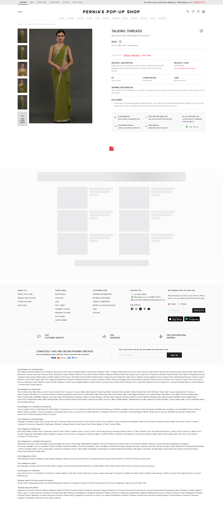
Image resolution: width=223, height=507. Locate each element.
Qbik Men (166, 394)
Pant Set (182, 434)
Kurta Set (79, 459)
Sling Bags (102, 449)
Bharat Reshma (57, 394)
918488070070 (199, 2)
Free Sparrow (119, 473)
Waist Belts (82, 449)
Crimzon (53, 414)
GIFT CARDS (60, 305)
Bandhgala (38, 434)
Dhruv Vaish (42, 392)
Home (20, 24)
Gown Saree (81, 424)
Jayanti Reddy (68, 374)
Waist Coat (83, 431)
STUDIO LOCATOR (24, 301)
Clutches (57, 449)
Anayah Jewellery (45, 412)
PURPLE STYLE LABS (25, 294)
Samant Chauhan (97, 379)
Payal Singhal (150, 377)
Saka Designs (157, 473)
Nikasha (21, 379)
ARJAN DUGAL (68, 397)
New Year (142, 483)
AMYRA (146, 412)
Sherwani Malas (93, 434)
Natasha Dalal (34, 372)
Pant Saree (91, 424)
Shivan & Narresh (33, 374)
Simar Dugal (77, 382)
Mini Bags (138, 449)
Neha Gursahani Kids (134, 473)
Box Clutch (178, 449)
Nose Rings (76, 444)
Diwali (20, 483)
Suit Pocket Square (104, 431)
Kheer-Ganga (23, 394)
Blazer (102, 466)
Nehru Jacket (32, 431)
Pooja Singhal (46, 372)
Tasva (20, 392)
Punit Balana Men (120, 394)
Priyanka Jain (168, 379)
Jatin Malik (175, 394)
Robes (123, 431)
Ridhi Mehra (198, 372)
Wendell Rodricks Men (137, 399)
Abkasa (45, 397)
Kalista (78, 374)
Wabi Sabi (164, 392)
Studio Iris (165, 382)
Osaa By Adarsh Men (150, 372)
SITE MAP (96, 313)
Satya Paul (58, 372)
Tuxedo (20, 434)
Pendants (166, 444)
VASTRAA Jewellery (120, 409)
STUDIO (66, 2)
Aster (132, 409)
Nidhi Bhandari (94, 412)
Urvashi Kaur (24, 384)
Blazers (144, 431)
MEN (31, 2)
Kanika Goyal (156, 379)
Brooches (34, 436)
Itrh (134, 382)
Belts (35, 449)
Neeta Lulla (39, 379)
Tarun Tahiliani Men (153, 394)
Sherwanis (71, 421)
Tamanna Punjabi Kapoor (180, 382)
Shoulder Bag (157, 449)
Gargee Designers (96, 397)
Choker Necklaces (177, 446)
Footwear (21, 436)
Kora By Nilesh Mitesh (26, 402)
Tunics (117, 421)
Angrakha (29, 434)
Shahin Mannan (198, 382)
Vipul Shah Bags (135, 412)
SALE (57, 301)
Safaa (116, 382)
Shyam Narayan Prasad (140, 379)
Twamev (190, 392)
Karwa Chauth (131, 483)
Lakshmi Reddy (61, 473)
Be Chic (114, 412)
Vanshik (115, 392)
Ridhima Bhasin (54, 377)
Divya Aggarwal (123, 379)
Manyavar (22, 374)
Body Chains (125, 444)
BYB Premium (23, 476)
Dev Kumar (77, 394)
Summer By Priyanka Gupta (171, 372)
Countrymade (54, 392)
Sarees (47, 421)
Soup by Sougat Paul (183, 379)
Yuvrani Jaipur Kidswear (103, 473)
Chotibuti (50, 473)
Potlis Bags (48, 449)
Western (119, 434)
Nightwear (49, 424)
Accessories (69, 434)
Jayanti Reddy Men (177, 399)
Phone (183, 304)
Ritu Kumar (66, 377)
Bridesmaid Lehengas (129, 421)
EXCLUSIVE (59, 298)
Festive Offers (115, 424)
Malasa (86, 382)
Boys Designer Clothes (26, 466)
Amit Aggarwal (51, 379)
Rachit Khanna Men (25, 397)
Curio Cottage (23, 409)
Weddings (120, 483)
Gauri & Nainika (55, 374)
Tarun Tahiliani (137, 377)
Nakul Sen (125, 374)
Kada (202, 446)
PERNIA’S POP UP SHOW (27, 298)
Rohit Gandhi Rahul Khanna (180, 377)
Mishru (117, 374)
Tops (104, 421)
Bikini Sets (181, 421)
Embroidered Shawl (25, 451)
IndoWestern (129, 434)
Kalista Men (109, 397)
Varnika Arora (66, 409)
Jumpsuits (22, 424)
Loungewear (81, 434)
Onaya (44, 374)
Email (172, 304)
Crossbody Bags (114, 449)
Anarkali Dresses (97, 459)
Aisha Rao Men (55, 397)
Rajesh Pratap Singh (27, 377)
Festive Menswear (170, 434)
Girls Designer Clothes (26, 459)
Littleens (147, 473)
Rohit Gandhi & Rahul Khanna (92, 377)
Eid (46, 483)
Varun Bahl (29, 379)
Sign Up (174, 355)
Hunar (137, 409)
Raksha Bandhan (55, 483)
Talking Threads (127, 31)
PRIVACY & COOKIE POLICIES (104, 305)
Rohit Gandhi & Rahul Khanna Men (73, 399)
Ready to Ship (102, 424)
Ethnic (112, 434)
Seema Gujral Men (95, 399)
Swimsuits (31, 424)
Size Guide (146, 55)
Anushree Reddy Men (189, 394)
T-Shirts (137, 431)
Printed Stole (40, 451)
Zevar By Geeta (147, 409)
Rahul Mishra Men (35, 399)
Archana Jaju (107, 382)
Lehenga (39, 459)
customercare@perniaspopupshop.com (149, 300)
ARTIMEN (37, 397)
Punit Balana (184, 374)
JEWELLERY (41, 2)
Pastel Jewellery (56, 446)
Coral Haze (122, 412)
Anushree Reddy (79, 372)
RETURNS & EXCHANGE (101, 298)
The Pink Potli (89, 409)
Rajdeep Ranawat (198, 374)
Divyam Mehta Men (81, 392)
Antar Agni (67, 372)
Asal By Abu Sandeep (95, 372)
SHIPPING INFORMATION (102, 294)
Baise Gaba (187, 372)
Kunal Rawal (180, 392)
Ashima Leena (198, 377)
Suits (62, 431)
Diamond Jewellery (86, 446)
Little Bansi (40, 473)
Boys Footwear (133, 466)
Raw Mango (22, 372)
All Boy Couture (170, 473)
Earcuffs (104, 444)
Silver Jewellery (102, 446)
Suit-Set (151, 431)
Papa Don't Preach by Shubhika (153, 374)
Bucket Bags (127, 449)
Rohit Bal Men (153, 392)
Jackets (195, 421)
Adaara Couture (153, 382)
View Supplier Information (185, 68)
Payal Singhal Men (188, 397)
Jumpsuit (60, 434)
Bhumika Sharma (82, 379)
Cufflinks (104, 434)
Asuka (172, 392)
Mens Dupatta (49, 434)
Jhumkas (144, 446)
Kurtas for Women (58, 421)
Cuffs (37, 444)
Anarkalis (30, 421)
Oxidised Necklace (192, 446)
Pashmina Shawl (190, 449)
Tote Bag (146, 449)
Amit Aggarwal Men (136, 394)
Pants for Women (157, 421)
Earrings (30, 444)
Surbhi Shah (110, 379)
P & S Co (31, 473)
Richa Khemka (126, 382)
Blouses (58, 424)
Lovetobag (58, 412)
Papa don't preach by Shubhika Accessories (167, 412)
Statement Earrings (117, 446)
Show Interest (131, 55)
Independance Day (36, 483)
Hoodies (116, 431)
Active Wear (191, 434)
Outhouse (108, 409)
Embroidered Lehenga (53, 459)
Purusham (46, 394)
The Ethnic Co (35, 394)
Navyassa (87, 473)
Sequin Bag (168, 449)
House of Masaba (25, 382)
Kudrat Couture (136, 397)
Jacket (95, 466)
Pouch (74, 449)
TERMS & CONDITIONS (101, 301)
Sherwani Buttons (163, 431)
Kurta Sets (39, 421)
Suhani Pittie (23, 414)
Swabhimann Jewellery (164, 409)
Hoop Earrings (162, 446)
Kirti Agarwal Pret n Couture (189, 473)
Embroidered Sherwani (82, 466)
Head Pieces (113, 444)
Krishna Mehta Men (90, 394)
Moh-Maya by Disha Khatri (48, 409)
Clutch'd (99, 409)
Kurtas (56, 431)
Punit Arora (22, 399)
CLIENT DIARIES (61, 320)
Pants (67, 431)
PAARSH (177, 397)
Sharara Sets (96, 421)
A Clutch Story (80, 412)
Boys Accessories (148, 466)
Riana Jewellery (30, 412)
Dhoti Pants (144, 421)
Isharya (33, 409)
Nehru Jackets (57, 466)
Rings (52, 444)
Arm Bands (135, 444)
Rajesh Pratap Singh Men (100, 392)
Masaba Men (168, 397)
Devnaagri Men (106, 394)
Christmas (111, 483)
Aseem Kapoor (36, 384)
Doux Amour (69, 412)
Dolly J (108, 372)
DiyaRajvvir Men (81, 397)
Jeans (174, 431)
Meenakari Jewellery (180, 444)
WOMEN (22, 2)
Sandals (28, 449)
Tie (28, 436)
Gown (86, 421)
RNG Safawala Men (50, 399)
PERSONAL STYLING (62, 313)
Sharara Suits (69, 459)
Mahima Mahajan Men (152, 397)
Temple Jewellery (70, 446)
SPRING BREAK (122, 399)
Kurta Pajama (183, 431)
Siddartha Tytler (123, 377)
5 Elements (105, 412)
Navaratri (67, 483)
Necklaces (22, 444)
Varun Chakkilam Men (194, 399)
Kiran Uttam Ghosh (90, 374)
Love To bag (78, 409)
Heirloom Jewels (155, 444)
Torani (68, 382)
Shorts (129, 431)
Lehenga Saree (68, 424)
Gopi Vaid (197, 379)
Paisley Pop (190, 412)
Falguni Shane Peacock (121, 372)
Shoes (21, 449)
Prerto (45, 414)
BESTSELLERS (60, 294)
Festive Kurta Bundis (144, 434)
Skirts (188, 421)
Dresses (80, 421)
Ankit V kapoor (67, 392)
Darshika (68, 394)
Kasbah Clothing (121, 397)
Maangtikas (86, 444)
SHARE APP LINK (199, 310)
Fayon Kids (22, 473)
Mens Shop (157, 434)
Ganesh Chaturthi (88, 483)
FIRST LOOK (78, 2)
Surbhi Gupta (95, 382)
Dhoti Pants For (118, 459)
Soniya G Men (109, 399)
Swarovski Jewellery (26, 446)
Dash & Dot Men (30, 392)
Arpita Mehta (38, 382)
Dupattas (40, 424)
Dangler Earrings (132, 446)
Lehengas (21, 421)
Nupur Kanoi (135, 374)
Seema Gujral (110, 377)
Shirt (108, 466)
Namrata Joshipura (66, 379)
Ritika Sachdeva (35, 414)
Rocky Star (136, 372)
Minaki (20, 412)
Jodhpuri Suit (195, 431)
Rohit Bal (75, 377)
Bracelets (44, 444)
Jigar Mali (141, 382)
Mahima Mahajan (106, 374)
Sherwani (48, 431)
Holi (25, 483)
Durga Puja (101, 483)
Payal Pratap (173, 374)
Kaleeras (96, 444)
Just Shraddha (181, 409)
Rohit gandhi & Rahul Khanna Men (133, 392)
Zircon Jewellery (41, 446)
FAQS (95, 309)
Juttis (40, 449)
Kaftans (110, 421)
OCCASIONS (60, 316)
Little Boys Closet (75, 473)
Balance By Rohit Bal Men (158, 399)
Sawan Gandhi (51, 382)
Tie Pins (92, 431)
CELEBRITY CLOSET (62, 309)
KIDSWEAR (54, 2)
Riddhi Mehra (41, 377)
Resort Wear (170, 421)
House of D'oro (194, 409)
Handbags (66, 449)
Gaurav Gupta (162, 377)
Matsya (61, 382)
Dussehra (76, 483)
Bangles (58, 444)
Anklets (144, 444)
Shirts (41, 431)
